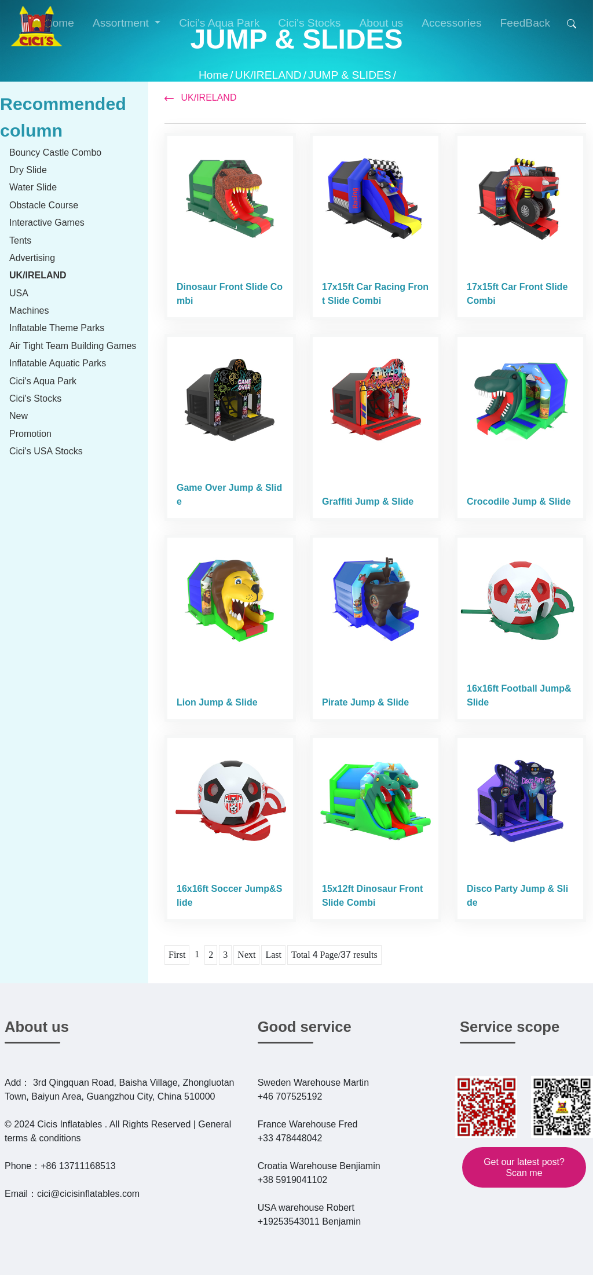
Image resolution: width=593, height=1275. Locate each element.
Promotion (30, 434)
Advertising (32, 258)
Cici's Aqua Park (42, 381)
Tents (20, 240)
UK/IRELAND (268, 75)
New (18, 416)
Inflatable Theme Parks (56, 328)
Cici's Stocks (35, 398)
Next (246, 955)
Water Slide (33, 187)
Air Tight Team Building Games (72, 346)
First (177, 955)
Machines (29, 310)
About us (37, 1027)
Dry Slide (28, 170)
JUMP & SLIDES (349, 75)
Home (213, 75)
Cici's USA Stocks (46, 451)
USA (18, 293)
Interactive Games (47, 222)
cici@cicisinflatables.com (88, 1194)
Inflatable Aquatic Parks (57, 363)
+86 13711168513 (78, 1166)
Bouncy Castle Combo (55, 152)
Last (273, 955)
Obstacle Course (43, 205)
